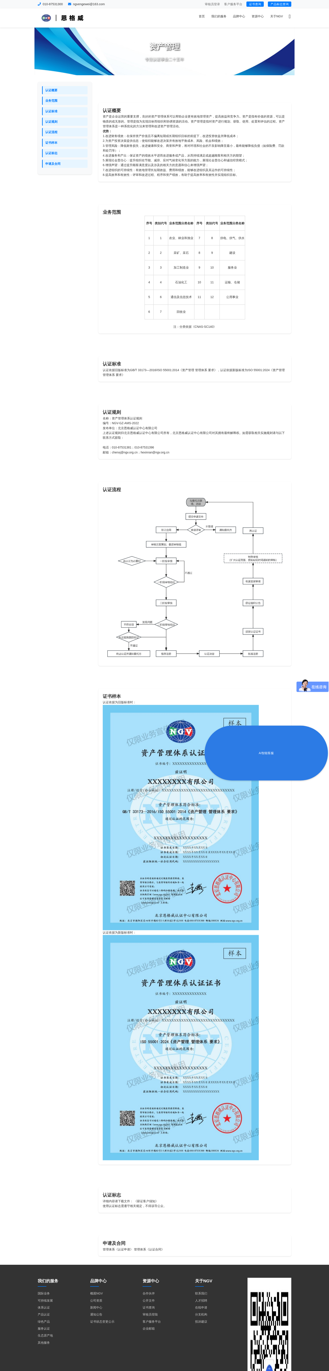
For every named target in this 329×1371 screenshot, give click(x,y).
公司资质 (96, 1300)
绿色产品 (44, 1321)
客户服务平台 (233, 4)
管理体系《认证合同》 (149, 1267)
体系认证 (44, 1307)
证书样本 (51, 142)
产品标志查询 (279, 4)
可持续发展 (45, 1300)
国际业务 (44, 1293)
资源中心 (258, 16)
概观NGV (96, 1293)
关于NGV (276, 16)
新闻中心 (96, 1307)
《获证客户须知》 (146, 1224)
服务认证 (44, 1328)
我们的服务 (218, 16)
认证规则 (51, 121)
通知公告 (96, 1314)
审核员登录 (212, 4)
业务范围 (51, 100)
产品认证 (44, 1314)
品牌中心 (239, 16)
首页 (202, 16)
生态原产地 (45, 1335)
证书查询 (255, 4)
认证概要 (51, 90)
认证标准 (51, 111)
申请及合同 (52, 163)
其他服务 (44, 1342)
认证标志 (51, 153)
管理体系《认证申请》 (118, 1267)
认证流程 (51, 132)
